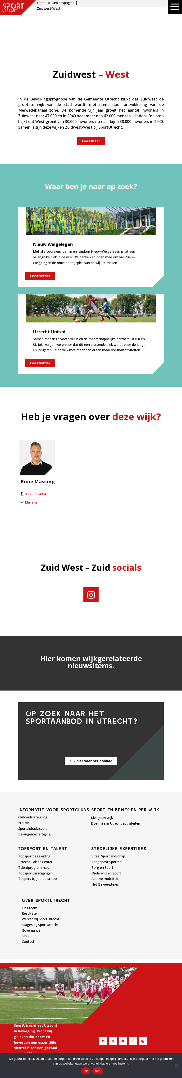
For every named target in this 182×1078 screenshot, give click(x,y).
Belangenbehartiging (34, 789)
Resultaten (30, 869)
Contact (28, 897)
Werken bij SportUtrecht (40, 874)
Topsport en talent (42, 804)
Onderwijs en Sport (106, 828)
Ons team (29, 863)
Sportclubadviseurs (32, 784)
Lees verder (40, 231)
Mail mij (31, 458)
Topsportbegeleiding (34, 811)
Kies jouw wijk (102, 773)
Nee (98, 1071)
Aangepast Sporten (106, 817)
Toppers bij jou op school (38, 834)
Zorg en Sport (102, 823)
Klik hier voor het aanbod (90, 716)
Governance (31, 886)
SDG (25, 891)
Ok (86, 1071)
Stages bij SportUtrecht (40, 880)
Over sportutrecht (46, 855)
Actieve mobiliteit (104, 834)
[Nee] (176, 1065)
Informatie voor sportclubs (53, 765)
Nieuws (24, 778)
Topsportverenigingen (35, 828)
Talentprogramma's (33, 823)
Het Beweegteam (105, 840)
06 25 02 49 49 (36, 449)
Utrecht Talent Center (35, 817)
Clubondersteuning (32, 772)
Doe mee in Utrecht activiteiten (115, 779)
